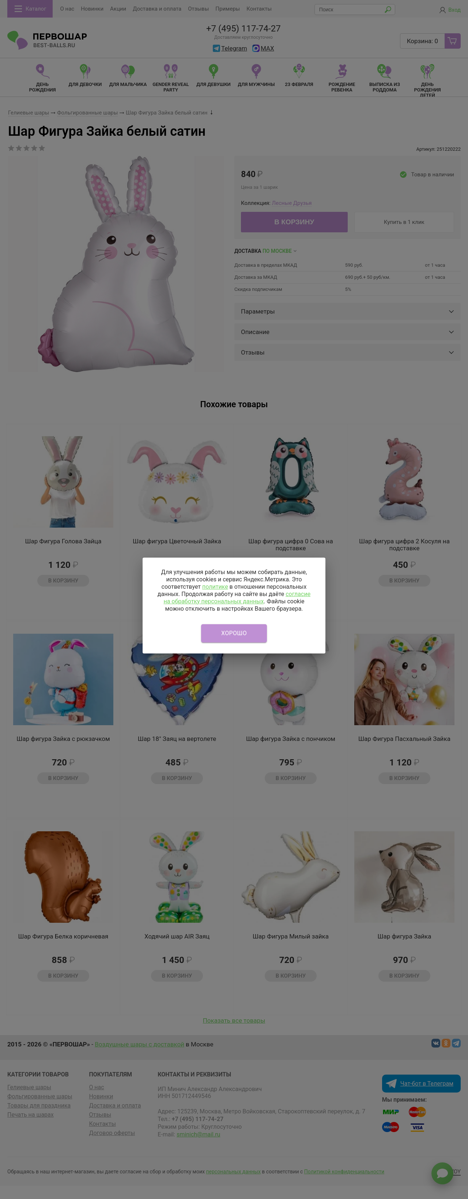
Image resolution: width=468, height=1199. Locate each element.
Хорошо (234, 633)
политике (215, 586)
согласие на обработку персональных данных (236, 598)
